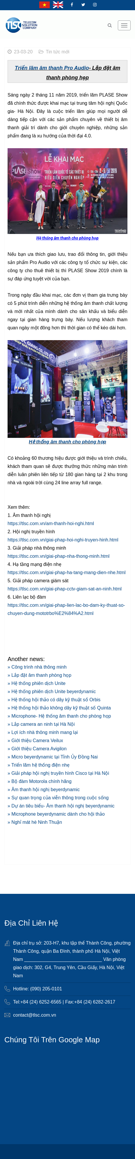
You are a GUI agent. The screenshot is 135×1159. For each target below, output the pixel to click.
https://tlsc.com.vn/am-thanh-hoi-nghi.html (51, 523)
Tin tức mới (58, 51)
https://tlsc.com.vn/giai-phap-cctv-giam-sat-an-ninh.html (65, 588)
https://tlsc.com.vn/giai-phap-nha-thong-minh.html (58, 556)
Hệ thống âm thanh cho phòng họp (67, 441)
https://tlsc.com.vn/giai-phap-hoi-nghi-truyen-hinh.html (63, 539)
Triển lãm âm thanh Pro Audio (52, 68)
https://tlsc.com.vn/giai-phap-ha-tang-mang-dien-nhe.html (67, 572)
